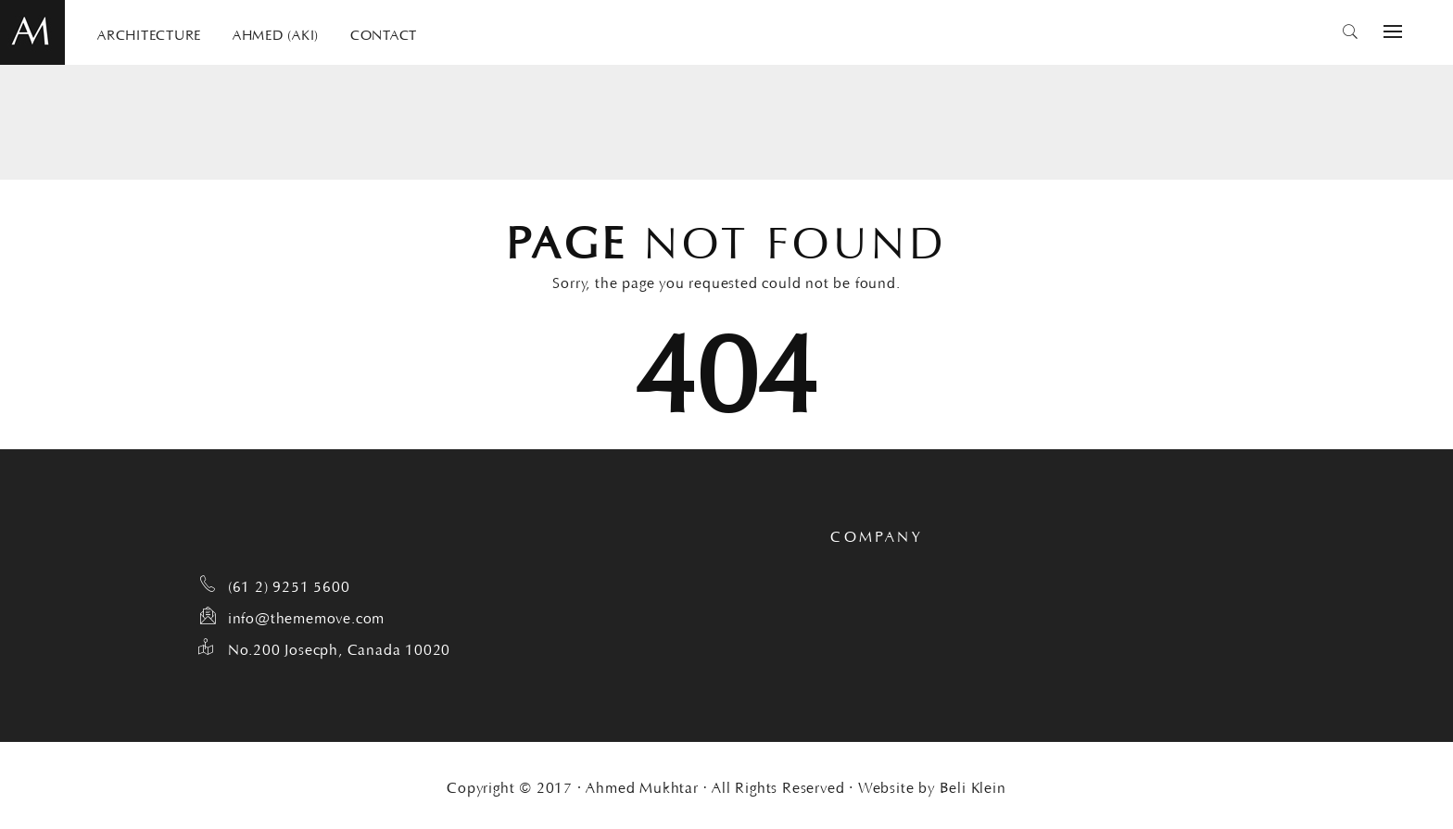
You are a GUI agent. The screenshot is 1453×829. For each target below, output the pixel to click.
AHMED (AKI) (276, 33)
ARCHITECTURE (149, 33)
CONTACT (383, 33)
